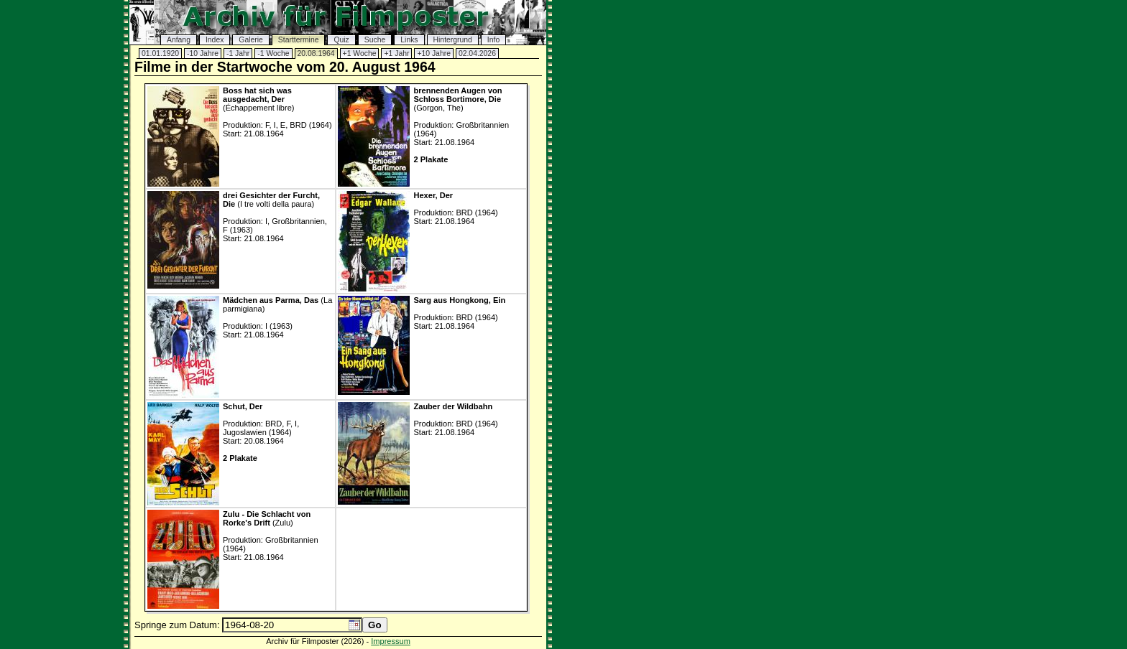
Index (215, 40)
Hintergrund (452, 40)
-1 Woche (273, 53)
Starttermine (298, 40)
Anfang (178, 40)
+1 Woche (360, 53)
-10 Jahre (202, 53)
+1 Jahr (396, 53)
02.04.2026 (477, 53)
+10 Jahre (434, 53)
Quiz (341, 40)
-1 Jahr (237, 53)
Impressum (390, 641)
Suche (374, 40)
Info (493, 40)
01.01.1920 (160, 53)
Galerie (251, 40)
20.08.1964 (316, 53)
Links (409, 40)
